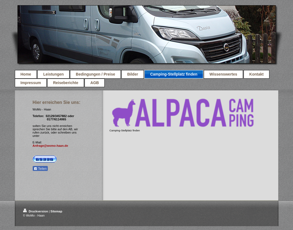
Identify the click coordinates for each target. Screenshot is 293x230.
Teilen (40, 169)
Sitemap (56, 211)
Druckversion (36, 211)
